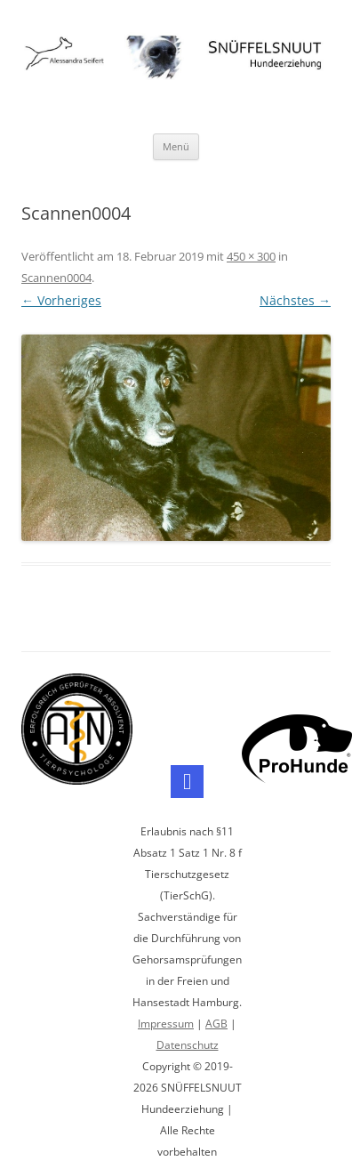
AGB (216, 1023)
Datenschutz (187, 1044)
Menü (176, 146)
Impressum (166, 1023)
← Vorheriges (61, 300)
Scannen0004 (56, 278)
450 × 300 (251, 256)
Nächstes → (295, 300)
